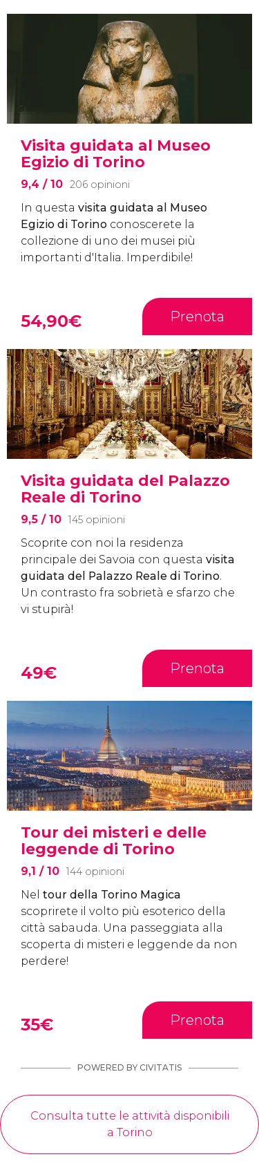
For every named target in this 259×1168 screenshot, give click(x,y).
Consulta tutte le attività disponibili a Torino (129, 1124)
